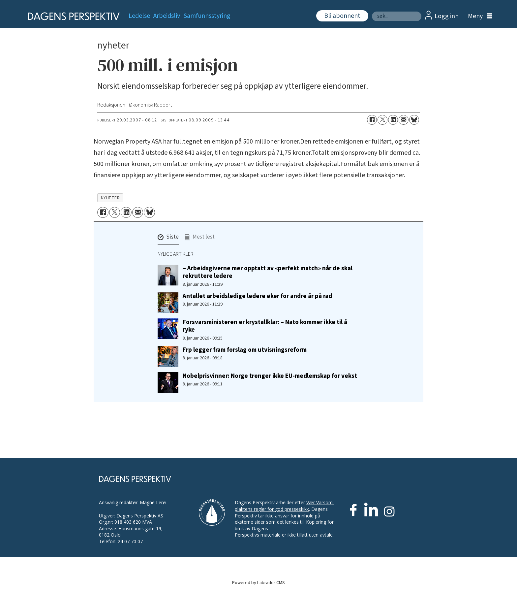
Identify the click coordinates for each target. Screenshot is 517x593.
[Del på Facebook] (372, 120)
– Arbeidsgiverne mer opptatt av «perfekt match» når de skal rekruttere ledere (267, 272)
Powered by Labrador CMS (258, 582)
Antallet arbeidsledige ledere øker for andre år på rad (257, 296)
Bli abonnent (342, 15)
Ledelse (139, 15)
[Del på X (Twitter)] (382, 120)
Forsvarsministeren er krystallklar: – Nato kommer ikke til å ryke (265, 325)
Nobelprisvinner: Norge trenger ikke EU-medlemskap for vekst (270, 375)
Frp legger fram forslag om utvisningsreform (245, 349)
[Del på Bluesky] (414, 120)
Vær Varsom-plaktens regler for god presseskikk (284, 505)
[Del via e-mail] (404, 120)
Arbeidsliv (166, 15)
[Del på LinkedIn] (393, 120)
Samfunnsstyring (207, 15)
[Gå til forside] (71, 16)
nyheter (110, 198)
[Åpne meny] (478, 16)
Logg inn (447, 16)
